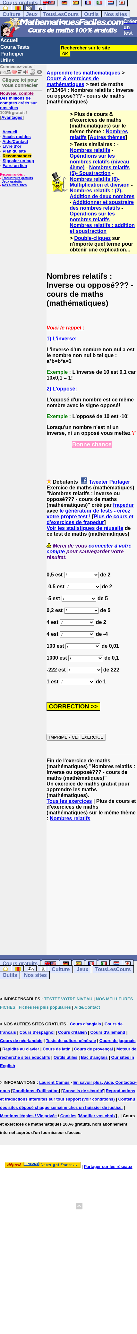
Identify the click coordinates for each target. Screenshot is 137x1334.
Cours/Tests (15, 47)
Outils (91, 14)
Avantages (11, 117)
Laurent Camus (54, 1082)
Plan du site (14, 151)
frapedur (123, 505)
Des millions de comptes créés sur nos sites (18, 100)
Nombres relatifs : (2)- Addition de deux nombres (102, 193)
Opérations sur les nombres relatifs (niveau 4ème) (99, 161)
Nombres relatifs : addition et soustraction (102, 228)
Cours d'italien (72, 1032)
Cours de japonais (117, 1040)
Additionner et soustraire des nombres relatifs (101, 205)
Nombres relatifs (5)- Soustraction (100, 170)
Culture (12, 14)
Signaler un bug (18, 160)
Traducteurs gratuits (17, 178)
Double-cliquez (92, 238)
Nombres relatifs (90, 150)
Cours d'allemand (107, 1032)
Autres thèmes (107, 137)
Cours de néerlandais (21, 1040)
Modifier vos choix (97, 1115)
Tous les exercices (69, 801)
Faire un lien (15, 165)
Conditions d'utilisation (36, 1090)
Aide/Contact (15, 141)
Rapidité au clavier (20, 1049)
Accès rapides (16, 136)
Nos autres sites (14, 185)
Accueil (9, 40)
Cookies (68, 1115)
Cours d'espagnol (37, 1032)
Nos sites (115, 14)
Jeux (32, 14)
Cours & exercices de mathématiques (73, 81)
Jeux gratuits (12, 181)
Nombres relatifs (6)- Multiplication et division (100, 182)
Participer (12, 54)
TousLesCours (61, 14)
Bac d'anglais (94, 1057)
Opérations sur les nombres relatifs (92, 216)
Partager (119, 482)
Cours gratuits (20, 963)
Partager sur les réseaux (108, 1166)
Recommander (17, 156)
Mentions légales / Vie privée (28, 1115)
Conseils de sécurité (83, 1090)
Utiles (7, 60)
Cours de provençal (93, 1049)
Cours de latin (57, 1049)
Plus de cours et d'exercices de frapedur (90, 519)
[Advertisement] (92, 882)
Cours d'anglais (85, 1024)
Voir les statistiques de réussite (85, 528)
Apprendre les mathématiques (83, 72)
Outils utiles (65, 1057)
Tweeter (98, 482)
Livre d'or (12, 146)
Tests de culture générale (71, 1040)
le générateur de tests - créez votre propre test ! (88, 513)
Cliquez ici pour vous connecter (20, 82)
